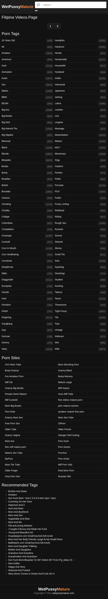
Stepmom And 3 (16, 505)
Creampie (27, 236)
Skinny (80, 248)
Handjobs (80, 41)
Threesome (80, 305)
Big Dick (27, 123)
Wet (80, 343)
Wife (80, 349)
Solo (80, 261)
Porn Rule (10, 411)
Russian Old (64, 476)
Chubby (27, 211)
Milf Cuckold (11, 400)
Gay (27, 330)
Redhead (80, 211)
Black (27, 148)
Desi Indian (14, 563)
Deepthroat (27, 267)
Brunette (27, 192)
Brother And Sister (17, 491)
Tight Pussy (80, 311)
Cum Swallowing (27, 255)
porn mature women (68, 405)
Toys (80, 324)
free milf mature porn (15, 447)
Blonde (27, 154)
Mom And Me (15, 522)
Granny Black (65, 370)
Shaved (80, 242)
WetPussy (17, 6)
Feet (27, 299)
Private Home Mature (16, 394)
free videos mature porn (70, 400)
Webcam (80, 337)
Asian (27, 78)
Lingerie (80, 123)
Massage (80, 129)
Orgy (80, 160)
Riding (80, 217)
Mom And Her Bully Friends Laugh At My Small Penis (35, 539)
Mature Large (65, 382)
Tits (80, 318)
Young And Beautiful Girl (20, 532)
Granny (27, 343)
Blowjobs (27, 160)
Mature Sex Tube (13, 453)
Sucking (80, 286)
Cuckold (27, 242)
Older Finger (11, 470)
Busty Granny (12, 370)
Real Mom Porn (66, 470)
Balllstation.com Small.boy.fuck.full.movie (29, 542)
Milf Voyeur (63, 388)
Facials (27, 292)
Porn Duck (63, 441)
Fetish (27, 311)
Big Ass (27, 110)
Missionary (80, 154)
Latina (80, 104)
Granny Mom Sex (14, 417)
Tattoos (80, 292)
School (80, 236)
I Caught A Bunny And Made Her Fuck (27, 529)
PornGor (62, 453)
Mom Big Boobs (13, 405)
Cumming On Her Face (20, 501)
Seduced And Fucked (19, 570)
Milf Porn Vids (65, 464)
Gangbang (27, 324)
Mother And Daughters (19, 549)
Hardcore (80, 47)
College (27, 217)
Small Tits (80, 255)
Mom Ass (9, 441)
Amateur (27, 53)
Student (80, 280)
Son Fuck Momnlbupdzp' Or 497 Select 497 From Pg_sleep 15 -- (41, 560)
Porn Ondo (63, 458)
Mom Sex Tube (66, 417)
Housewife (80, 66)
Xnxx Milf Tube (65, 394)
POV (80, 192)
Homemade (80, 60)
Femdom (27, 305)
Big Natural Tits (27, 129)
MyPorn (9, 458)
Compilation (27, 229)
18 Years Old (27, 41)
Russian (80, 229)
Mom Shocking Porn (68, 364)
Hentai (80, 53)
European (27, 286)
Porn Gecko (64, 447)
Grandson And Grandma (20, 553)
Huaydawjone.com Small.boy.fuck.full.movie (30, 536)
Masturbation (80, 135)
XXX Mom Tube (13, 364)
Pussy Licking (80, 204)
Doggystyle (27, 280)
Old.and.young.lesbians (20, 525)
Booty (27, 173)
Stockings (80, 274)
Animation (27, 72)
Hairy (27, 349)
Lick (80, 116)
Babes (27, 91)
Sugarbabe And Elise (19, 518)
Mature (80, 141)
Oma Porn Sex (12, 476)
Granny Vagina (12, 435)
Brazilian (27, 179)
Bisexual (27, 141)
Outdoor (80, 167)
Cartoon (27, 198)
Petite (80, 179)
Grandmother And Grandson (22, 556)
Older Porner (64, 429)
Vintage (80, 330)
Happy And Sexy (16, 566)
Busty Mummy (65, 376)
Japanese (80, 91)
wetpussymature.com (63, 593)
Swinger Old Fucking (68, 435)
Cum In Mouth (27, 248)
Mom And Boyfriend (18, 512)
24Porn (61, 423)
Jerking (80, 97)
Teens (80, 299)
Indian (80, 78)
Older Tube (10, 429)
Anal (27, 66)
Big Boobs (27, 116)
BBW (27, 97)
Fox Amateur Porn (14, 376)
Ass (27, 85)
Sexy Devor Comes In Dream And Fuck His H (31, 573)
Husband (80, 72)
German (27, 337)
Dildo (27, 274)
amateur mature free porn (71, 411)
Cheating (27, 204)
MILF (80, 148)
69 (27, 47)
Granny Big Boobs (14, 388)
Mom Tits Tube (12, 464)
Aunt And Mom (15, 508)
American (27, 60)
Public (80, 198)
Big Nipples (27, 135)
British (27, 186)
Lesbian (80, 110)
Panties (80, 173)
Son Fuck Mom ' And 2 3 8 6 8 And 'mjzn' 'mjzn (32, 498)
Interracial (80, 85)
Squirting (80, 267)
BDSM (27, 104)
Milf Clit (8, 382)
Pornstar (80, 186)
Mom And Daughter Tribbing (22, 546)
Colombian (27, 223)
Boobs (27, 167)
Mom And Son (15, 515)
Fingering (27, 318)
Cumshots (27, 261)
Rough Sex (80, 223)
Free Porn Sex (12, 423)
